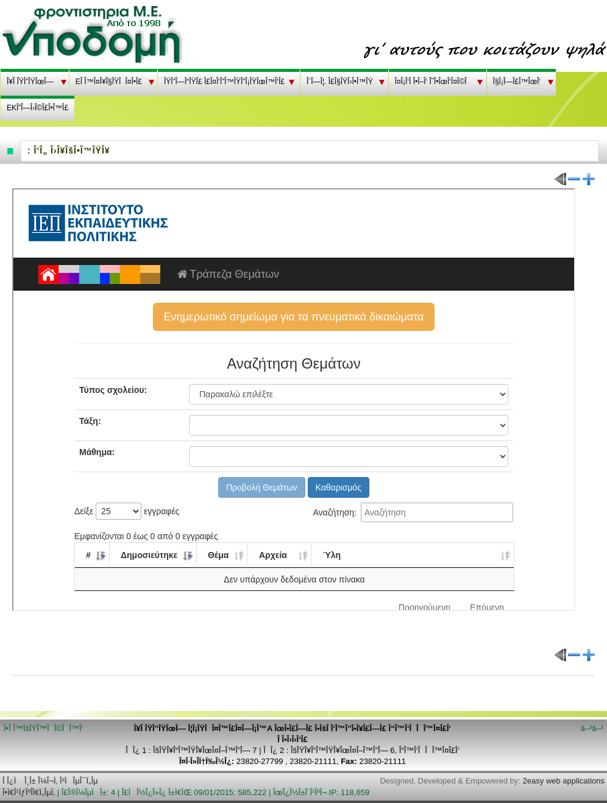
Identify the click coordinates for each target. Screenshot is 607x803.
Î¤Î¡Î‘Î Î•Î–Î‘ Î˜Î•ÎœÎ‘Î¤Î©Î (433, 81)
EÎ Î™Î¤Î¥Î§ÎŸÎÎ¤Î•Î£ (109, 81)
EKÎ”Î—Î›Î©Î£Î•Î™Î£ (37, 108)
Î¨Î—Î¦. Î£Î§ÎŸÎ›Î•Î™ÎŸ (340, 81)
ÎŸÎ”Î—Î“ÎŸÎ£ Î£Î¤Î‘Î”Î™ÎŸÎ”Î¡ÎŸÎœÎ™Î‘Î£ (224, 81)
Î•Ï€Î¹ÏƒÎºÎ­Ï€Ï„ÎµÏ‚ (28, 792)
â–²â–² (591, 728)
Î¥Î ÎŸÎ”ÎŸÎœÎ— (30, 81)
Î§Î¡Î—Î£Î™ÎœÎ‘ (517, 81)
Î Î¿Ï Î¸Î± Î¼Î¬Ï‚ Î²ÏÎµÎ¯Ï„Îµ (50, 780)
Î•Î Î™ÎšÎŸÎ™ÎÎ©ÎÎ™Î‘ (43, 728)
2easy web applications (564, 780)
